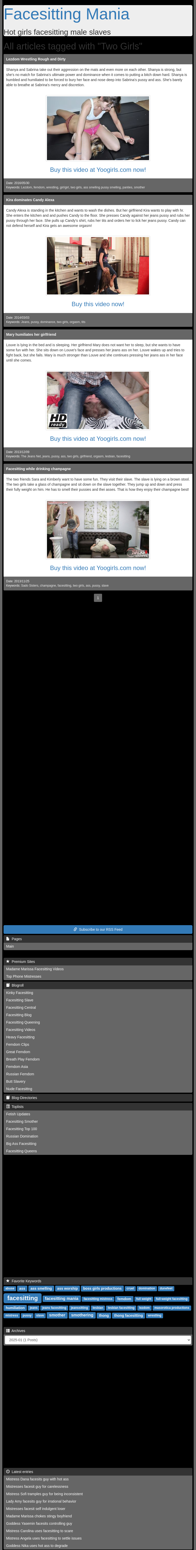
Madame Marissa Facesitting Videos (35, 969)
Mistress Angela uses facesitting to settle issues (44, 1538)
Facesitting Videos (20, 1030)
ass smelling (41, 1288)
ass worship (67, 1288)
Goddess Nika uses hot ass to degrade (37, 1546)
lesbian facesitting (121, 1308)
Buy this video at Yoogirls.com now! (98, 169)
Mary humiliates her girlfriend (31, 334)
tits (83, 322)
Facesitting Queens (21, 1151)
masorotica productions (171, 1308)
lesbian (110, 456)
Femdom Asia (17, 1067)
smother (139, 187)
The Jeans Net (31, 456)
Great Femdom (18, 1052)
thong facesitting (128, 1315)
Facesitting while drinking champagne (38, 469)
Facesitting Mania (67, 14)
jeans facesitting (54, 1308)
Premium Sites (20, 962)
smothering (82, 1315)
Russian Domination (22, 1136)
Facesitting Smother (22, 1121)
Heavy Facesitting (20, 1037)
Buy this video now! (98, 304)
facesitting (123, 456)
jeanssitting (79, 1308)
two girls (76, 187)
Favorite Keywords (23, 1281)
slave (105, 585)
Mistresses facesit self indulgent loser (35, 1509)
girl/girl (64, 187)
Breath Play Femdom (23, 1059)
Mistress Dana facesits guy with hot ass (37, 1479)
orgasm (75, 322)
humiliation (15, 1308)
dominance (47, 322)
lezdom (144, 1308)
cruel (130, 1288)
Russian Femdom (20, 1074)
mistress (11, 1315)
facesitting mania (61, 1298)
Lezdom (26, 187)
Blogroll (14, 985)
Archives (15, 1331)
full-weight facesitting (171, 1299)
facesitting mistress (98, 1299)
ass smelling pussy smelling (102, 187)
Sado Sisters (29, 585)
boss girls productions (102, 1288)
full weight (143, 1299)
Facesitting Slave (19, 1000)
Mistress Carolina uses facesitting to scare (39, 1531)
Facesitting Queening (23, 1022)
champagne (48, 585)
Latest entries (19, 1472)
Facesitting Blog (19, 1015)
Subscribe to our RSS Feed (98, 929)
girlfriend (86, 456)
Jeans (25, 322)
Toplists (14, 1107)
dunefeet (166, 1288)
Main (10, 946)
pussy (35, 322)
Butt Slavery (15, 1081)
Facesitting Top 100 (21, 1129)
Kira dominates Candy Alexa (30, 200)
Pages (14, 939)
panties (127, 187)
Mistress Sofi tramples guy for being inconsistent (44, 1494)
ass (63, 456)
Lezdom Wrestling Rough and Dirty (36, 59)
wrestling (52, 187)
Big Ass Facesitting (21, 1144)
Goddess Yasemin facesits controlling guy (39, 1523)
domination (147, 1288)
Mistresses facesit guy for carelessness (37, 1486)
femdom (39, 187)
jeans (46, 456)
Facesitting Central (21, 1007)
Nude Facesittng (19, 1089)
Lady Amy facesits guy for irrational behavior (41, 1501)
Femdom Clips (17, 1044)
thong (104, 1315)
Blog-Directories (21, 1098)
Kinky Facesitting (19, 993)
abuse (9, 1288)
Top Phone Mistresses (23, 976)
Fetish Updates (18, 1114)
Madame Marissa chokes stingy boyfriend (39, 1516)
